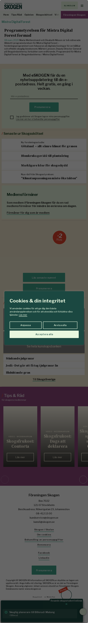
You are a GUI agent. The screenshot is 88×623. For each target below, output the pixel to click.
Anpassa (25, 325)
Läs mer (23, 314)
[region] (44, 311)
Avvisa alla (60, 325)
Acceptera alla (44, 334)
